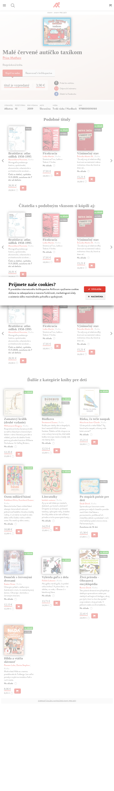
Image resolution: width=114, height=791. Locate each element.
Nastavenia (95, 296)
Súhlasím (94, 289)
